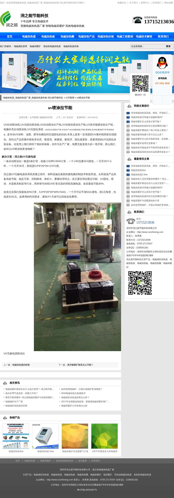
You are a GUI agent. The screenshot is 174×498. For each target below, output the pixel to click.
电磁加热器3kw (16, 451)
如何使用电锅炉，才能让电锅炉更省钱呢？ (82, 389)
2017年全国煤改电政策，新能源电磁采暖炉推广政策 (86, 401)
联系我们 (157, 2)
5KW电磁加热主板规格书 (73, 393)
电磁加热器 (29, 36)
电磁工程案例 (125, 36)
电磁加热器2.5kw (45, 451)
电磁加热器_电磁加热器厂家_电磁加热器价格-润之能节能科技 (33, 97)
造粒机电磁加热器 (52, 46)
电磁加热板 (48, 36)
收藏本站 (121, 2)
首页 (9, 36)
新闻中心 (145, 2)
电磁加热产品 (86, 36)
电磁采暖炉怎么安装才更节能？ (146, 121)
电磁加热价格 (106, 36)
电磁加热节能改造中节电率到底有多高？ (150, 147)
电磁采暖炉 (35, 46)
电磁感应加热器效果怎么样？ (75, 397)
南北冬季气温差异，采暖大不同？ (21, 393)
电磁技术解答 (144, 36)
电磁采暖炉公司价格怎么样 (74, 405)
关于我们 (133, 2)
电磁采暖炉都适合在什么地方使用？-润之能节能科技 (30, 389)
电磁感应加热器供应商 (16, 405)
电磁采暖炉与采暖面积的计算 (145, 200)
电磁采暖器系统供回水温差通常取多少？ (150, 152)
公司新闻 (70, 97)
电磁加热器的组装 (21, 365)
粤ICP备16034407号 (87, 490)
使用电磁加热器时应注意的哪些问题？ (149, 126)
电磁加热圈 (67, 36)
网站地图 (168, 2)
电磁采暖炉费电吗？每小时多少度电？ (149, 130)
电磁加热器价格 (71, 46)
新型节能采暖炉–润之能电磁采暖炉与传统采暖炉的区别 (32, 397)
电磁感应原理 (20, 46)
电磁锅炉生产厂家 (14, 401)
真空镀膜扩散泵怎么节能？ (80, 365)
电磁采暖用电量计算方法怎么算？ (147, 134)
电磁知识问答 (46, 117)
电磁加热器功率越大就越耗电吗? (147, 117)
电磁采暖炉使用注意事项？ (144, 143)
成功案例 (82, 460)
